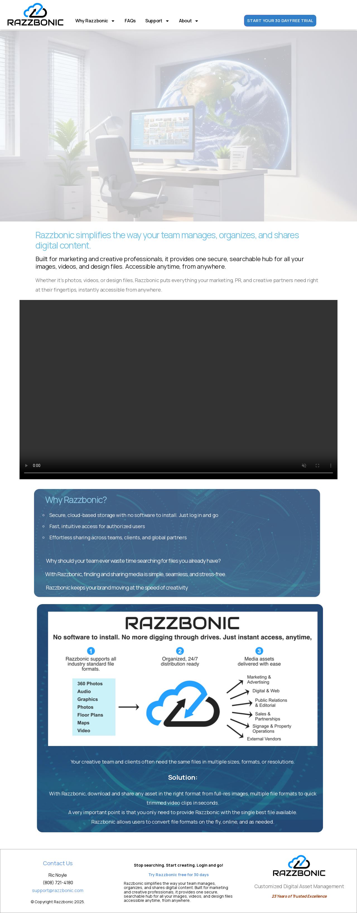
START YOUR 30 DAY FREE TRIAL (280, 21)
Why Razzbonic (95, 21)
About (189, 21)
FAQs (130, 21)
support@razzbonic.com (57, 890)
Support (157, 21)
